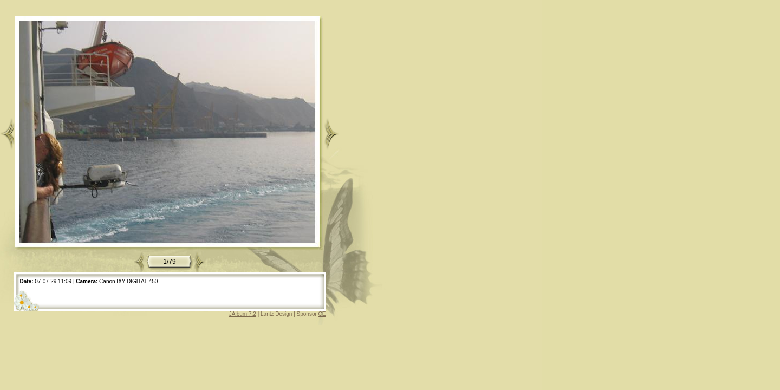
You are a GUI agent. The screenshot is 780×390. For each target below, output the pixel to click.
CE (322, 314)
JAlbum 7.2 (242, 314)
